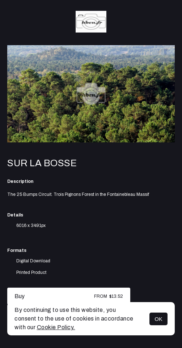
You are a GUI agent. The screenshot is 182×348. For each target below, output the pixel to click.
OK (158, 319)
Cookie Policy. (56, 327)
